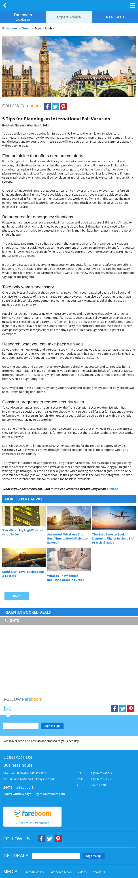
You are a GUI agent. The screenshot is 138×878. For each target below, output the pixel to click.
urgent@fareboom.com (49, 794)
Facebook (47, 106)
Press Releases (34, 872)
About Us (99, 872)
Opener (132, 5)
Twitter (55, 106)
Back (5, 5)
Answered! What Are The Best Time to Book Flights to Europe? (67, 538)
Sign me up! (52, 726)
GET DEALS (15, 855)
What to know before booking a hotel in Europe (65, 578)
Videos (82, 872)
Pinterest (63, 106)
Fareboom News (61, 872)
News (26, 28)
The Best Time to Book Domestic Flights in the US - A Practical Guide (113, 538)
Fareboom (9, 28)
